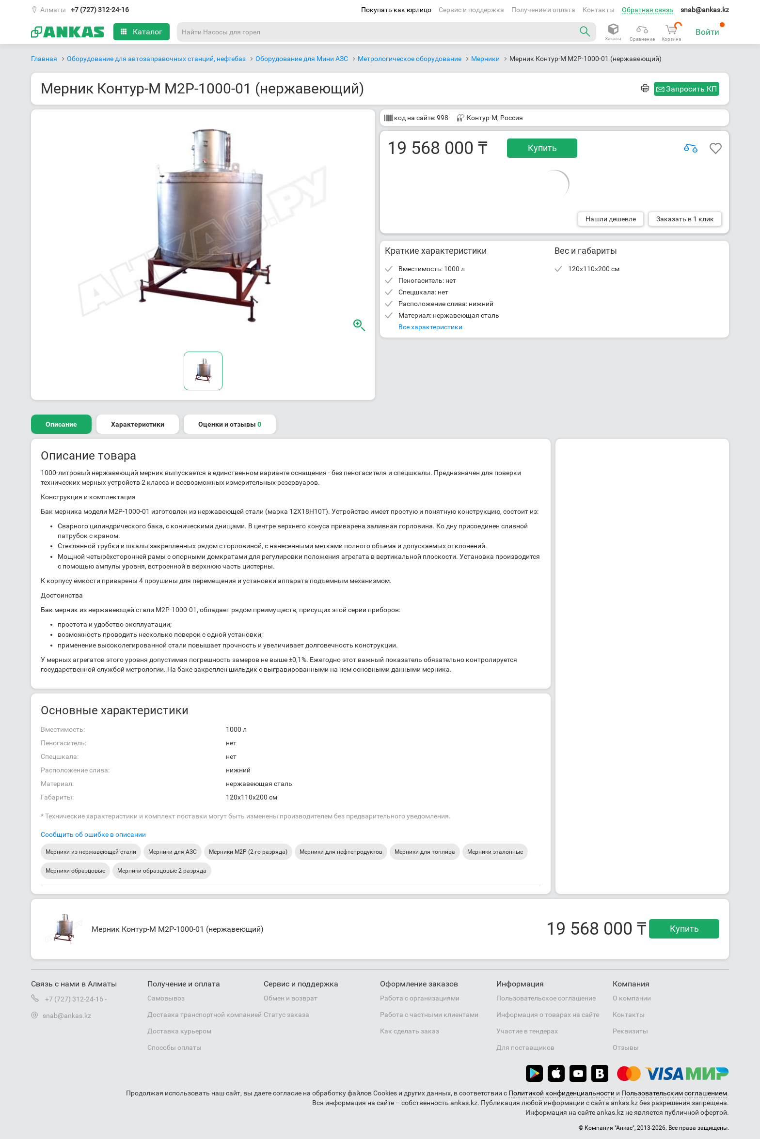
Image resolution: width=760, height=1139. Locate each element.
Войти (710, 29)
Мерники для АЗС (172, 851)
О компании (632, 998)
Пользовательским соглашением (674, 1093)
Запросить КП (691, 88)
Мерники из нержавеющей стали (91, 851)
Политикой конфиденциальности (561, 1093)
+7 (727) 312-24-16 (100, 10)
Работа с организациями (419, 998)
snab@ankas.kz (705, 10)
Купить (542, 148)
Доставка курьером (179, 1031)
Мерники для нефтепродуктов (341, 851)
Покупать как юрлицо (396, 10)
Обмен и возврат (290, 998)
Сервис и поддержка (471, 10)
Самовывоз (166, 998)
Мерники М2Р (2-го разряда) (248, 851)
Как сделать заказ (409, 1031)
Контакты (599, 10)
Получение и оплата (543, 10)
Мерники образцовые (75, 870)
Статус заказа (286, 1014)
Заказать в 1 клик (685, 219)
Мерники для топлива (425, 851)
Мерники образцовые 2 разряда (161, 870)
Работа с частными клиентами (429, 1014)
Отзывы (626, 1047)
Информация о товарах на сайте (547, 1014)
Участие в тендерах (527, 1031)
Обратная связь (647, 10)
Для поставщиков (525, 1047)
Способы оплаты (174, 1047)
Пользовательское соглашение (546, 998)
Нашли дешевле (611, 219)
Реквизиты (630, 1031)
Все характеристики (430, 327)
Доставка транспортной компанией (204, 1014)
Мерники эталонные (495, 851)
